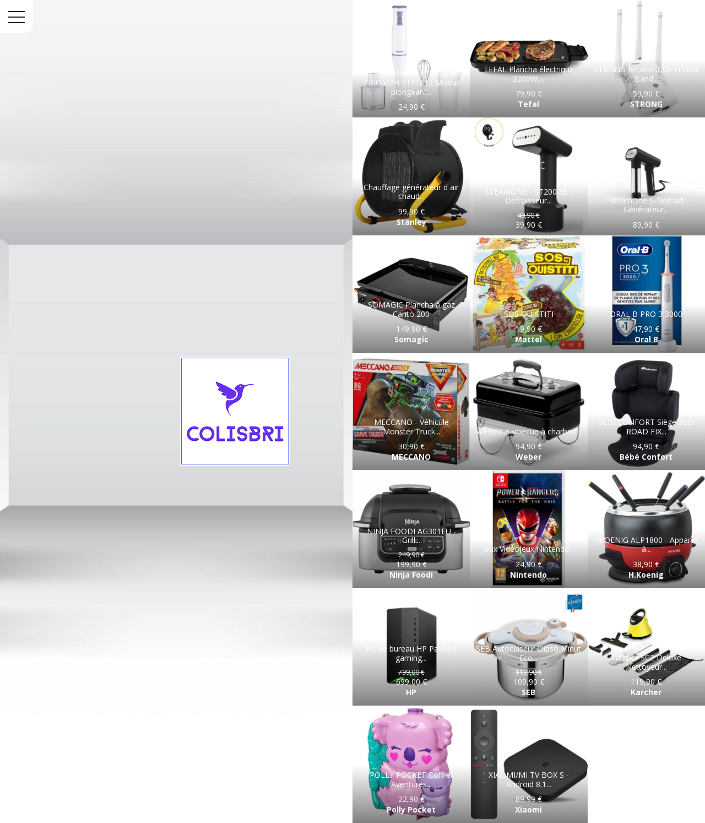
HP (411, 692)
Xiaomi (528, 809)
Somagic (411, 339)
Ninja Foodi (411, 574)
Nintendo (528, 574)
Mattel (528, 339)
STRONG (646, 104)
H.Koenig (646, 574)
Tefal (528, 104)
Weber (528, 456)
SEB (528, 692)
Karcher (646, 692)
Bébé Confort (646, 456)
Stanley (411, 222)
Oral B (646, 339)
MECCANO (411, 456)
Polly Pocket (411, 809)
